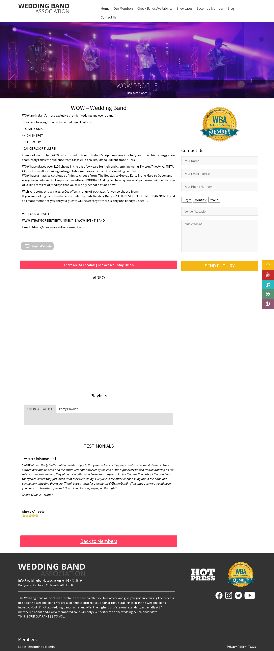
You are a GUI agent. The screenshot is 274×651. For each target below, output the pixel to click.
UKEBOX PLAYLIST (40, 409)
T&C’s (252, 647)
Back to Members (98, 541)
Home (105, 8)
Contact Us (109, 17)
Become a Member (209, 8)
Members (132, 93)
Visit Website (41, 246)
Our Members (123, 8)
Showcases (184, 8)
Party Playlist (68, 409)
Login (22, 647)
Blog (230, 8)
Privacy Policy (236, 647)
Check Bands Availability (154, 8)
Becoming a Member (42, 647)
